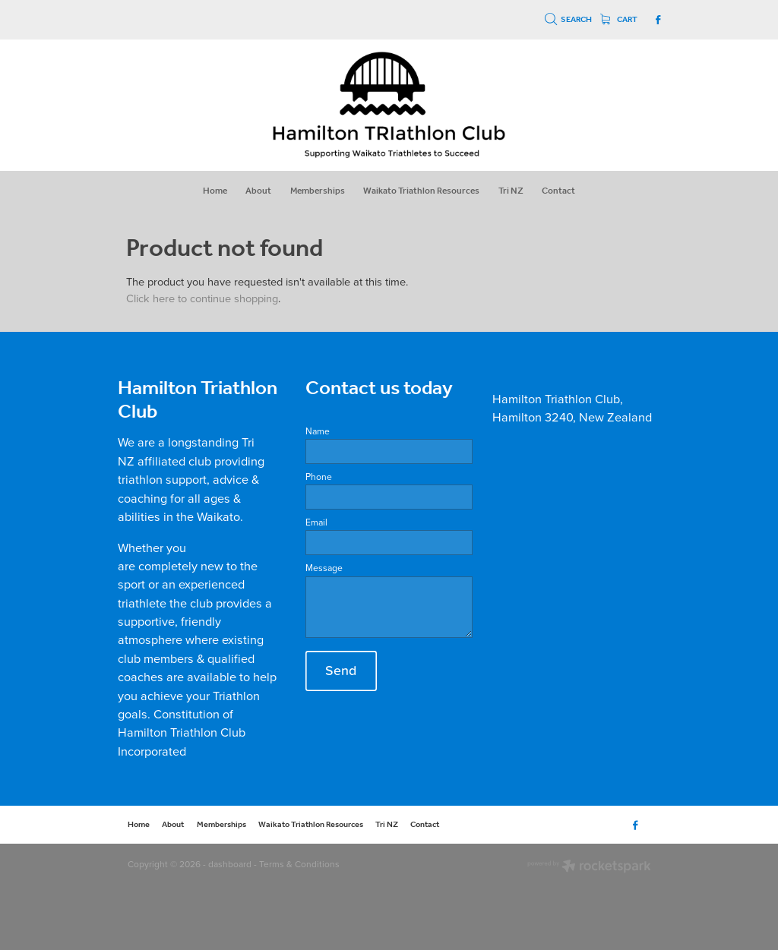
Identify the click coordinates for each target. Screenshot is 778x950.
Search (569, 19)
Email (316, 522)
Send (340, 670)
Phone (318, 476)
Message (324, 568)
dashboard (229, 863)
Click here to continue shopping (202, 298)
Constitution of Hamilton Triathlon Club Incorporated (181, 732)
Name (317, 431)
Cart (618, 19)
